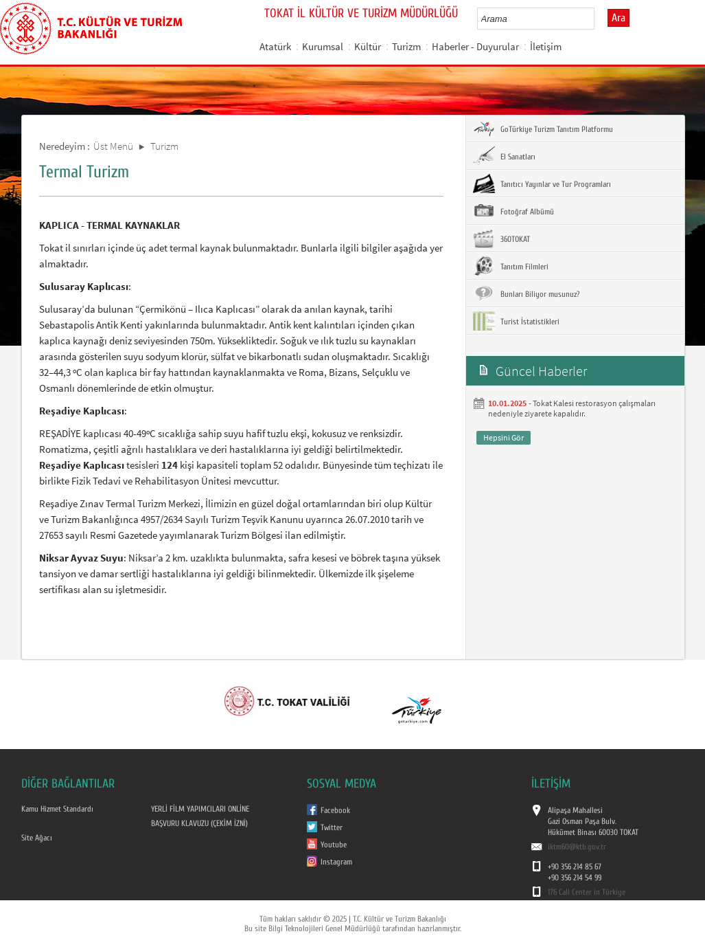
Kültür (367, 46)
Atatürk (275, 46)
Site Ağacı (36, 838)
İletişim (546, 46)
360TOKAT (501, 238)
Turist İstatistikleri (516, 321)
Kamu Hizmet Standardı (57, 809)
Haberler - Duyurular (475, 46)
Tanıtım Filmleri (510, 266)
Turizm (406, 46)
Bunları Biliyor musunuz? (526, 293)
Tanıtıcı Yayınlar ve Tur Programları (542, 183)
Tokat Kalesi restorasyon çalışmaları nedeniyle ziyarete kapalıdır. (572, 408)
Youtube (334, 844)
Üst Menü (113, 146)
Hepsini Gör (503, 437)
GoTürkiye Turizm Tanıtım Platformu (543, 128)
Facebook (335, 810)
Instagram (336, 862)
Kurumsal (322, 46)
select (598, 18)
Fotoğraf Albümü (513, 211)
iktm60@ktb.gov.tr (577, 846)
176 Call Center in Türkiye (586, 892)
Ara (618, 18)
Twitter (332, 827)
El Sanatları (504, 156)
